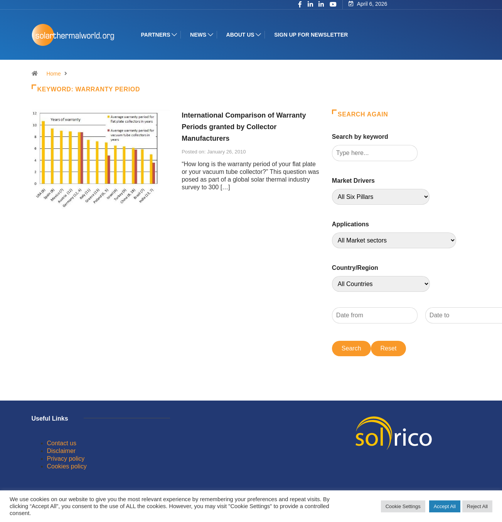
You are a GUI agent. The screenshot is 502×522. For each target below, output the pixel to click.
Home (53, 74)
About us (240, 35)
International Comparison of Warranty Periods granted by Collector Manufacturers (244, 126)
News (198, 35)
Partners (155, 35)
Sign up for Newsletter (311, 35)
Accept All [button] (445, 506)
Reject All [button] (477, 506)
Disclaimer (61, 451)
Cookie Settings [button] (403, 506)
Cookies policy (67, 466)
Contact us (61, 443)
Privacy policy (66, 458)
